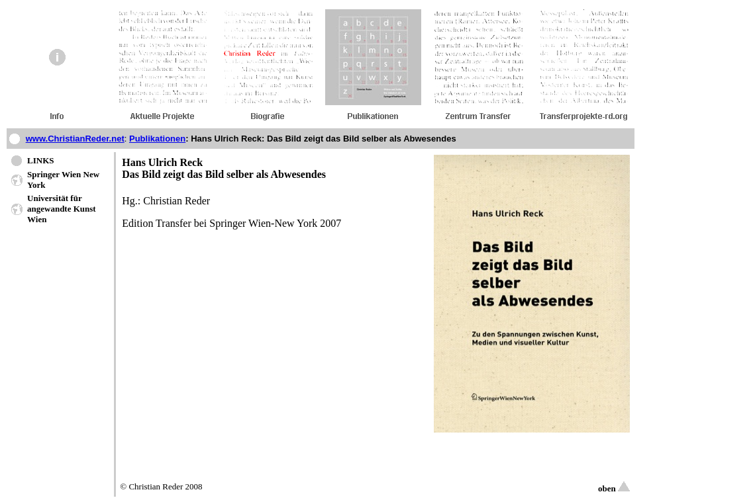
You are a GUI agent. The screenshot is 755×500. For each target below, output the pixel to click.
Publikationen (157, 139)
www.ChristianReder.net (75, 139)
